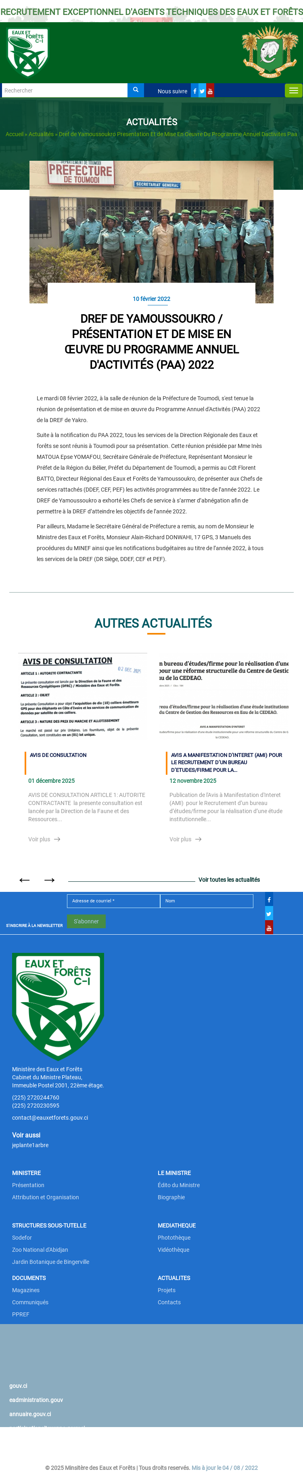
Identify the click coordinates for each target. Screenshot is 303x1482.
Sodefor (22, 1237)
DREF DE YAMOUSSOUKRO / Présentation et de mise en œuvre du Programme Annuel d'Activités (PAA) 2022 (152, 342)
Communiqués (30, 1302)
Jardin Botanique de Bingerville (50, 1262)
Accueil (14, 134)
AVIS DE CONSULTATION (58, 755)
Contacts (169, 1302)
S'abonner (86, 921)
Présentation (28, 1185)
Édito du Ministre (179, 1185)
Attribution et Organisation (45, 1197)
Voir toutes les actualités (229, 880)
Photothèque (174, 1237)
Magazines (26, 1290)
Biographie (171, 1197)
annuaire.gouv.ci (30, 1414)
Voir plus (39, 839)
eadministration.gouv (36, 1400)
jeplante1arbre (30, 1145)
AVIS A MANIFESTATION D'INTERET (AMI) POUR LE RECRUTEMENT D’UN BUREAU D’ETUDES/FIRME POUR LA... (226, 762)
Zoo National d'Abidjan (40, 1250)
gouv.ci (18, 1386)
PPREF (20, 1314)
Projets (167, 1290)
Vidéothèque (173, 1250)
